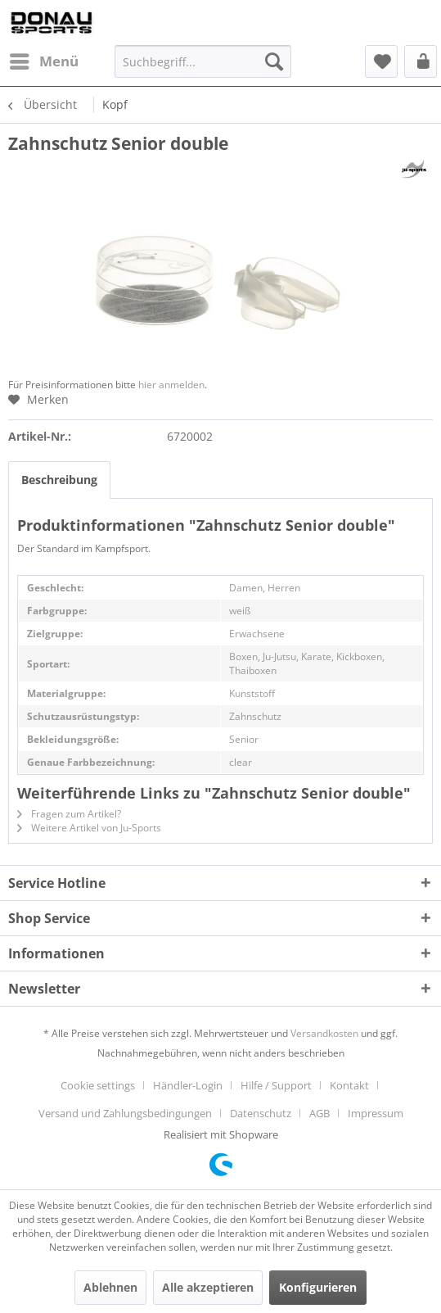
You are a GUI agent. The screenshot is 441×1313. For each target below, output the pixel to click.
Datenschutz (260, 1113)
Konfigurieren (318, 1287)
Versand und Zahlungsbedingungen (125, 1113)
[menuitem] (43, 61)
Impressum (375, 1113)
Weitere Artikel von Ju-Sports (89, 828)
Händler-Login (188, 1085)
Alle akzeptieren (208, 1287)
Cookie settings (98, 1085)
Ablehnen (110, 1287)
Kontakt (349, 1085)
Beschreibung (59, 479)
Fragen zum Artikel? (69, 814)
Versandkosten (324, 1033)
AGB (319, 1113)
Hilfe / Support (276, 1085)
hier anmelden (171, 385)
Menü (44, 59)
